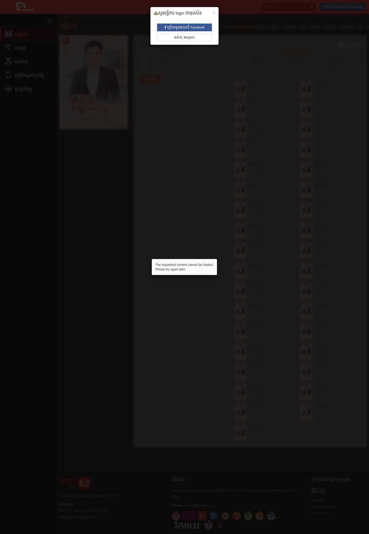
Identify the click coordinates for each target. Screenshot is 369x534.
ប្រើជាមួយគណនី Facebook (184, 27)
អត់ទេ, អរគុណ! (184, 37)
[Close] (213, 12)
